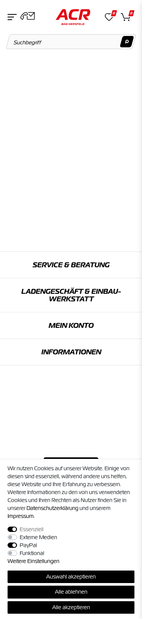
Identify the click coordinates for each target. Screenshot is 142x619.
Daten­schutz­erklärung (52, 508)
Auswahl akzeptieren (71, 576)
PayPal (28, 545)
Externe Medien (38, 537)
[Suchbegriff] (71, 41)
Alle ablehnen (71, 591)
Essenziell (32, 529)
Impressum (21, 516)
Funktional (32, 553)
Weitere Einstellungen (33, 561)
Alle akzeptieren (71, 607)
